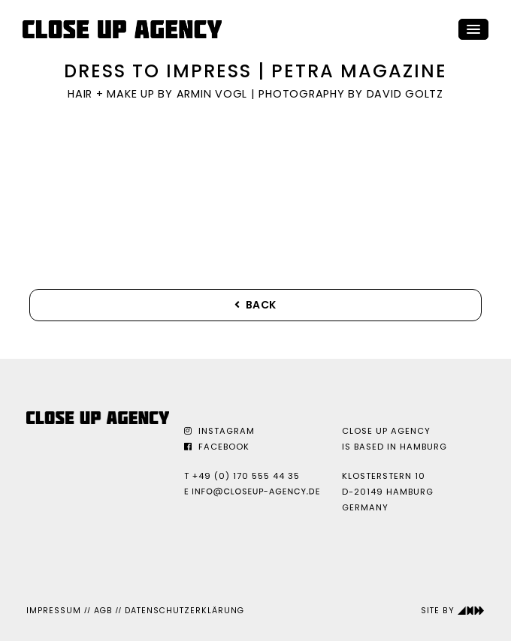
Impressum (53, 610)
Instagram (219, 431)
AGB (103, 610)
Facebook (216, 447)
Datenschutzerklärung (184, 610)
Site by (453, 610)
